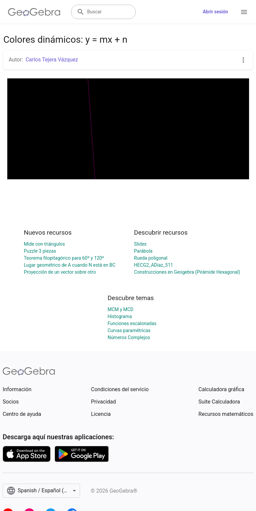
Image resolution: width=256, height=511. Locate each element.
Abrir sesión (215, 11)
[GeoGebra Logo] (34, 12)
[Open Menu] (244, 12)
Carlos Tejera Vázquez (52, 59)
